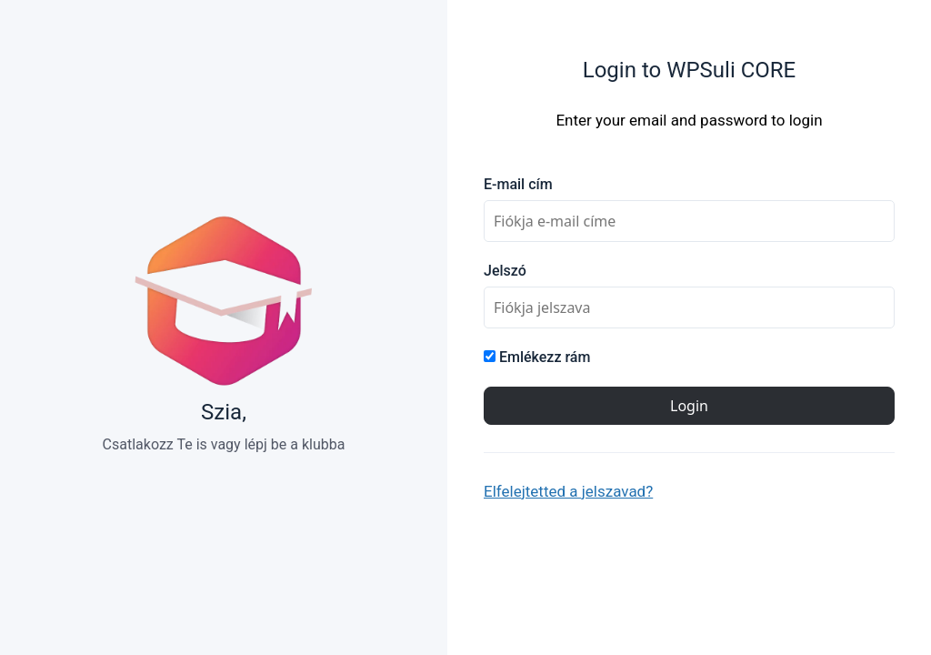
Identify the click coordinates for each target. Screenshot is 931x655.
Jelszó (505, 270)
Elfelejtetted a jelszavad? (568, 491)
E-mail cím (518, 184)
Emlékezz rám (537, 357)
